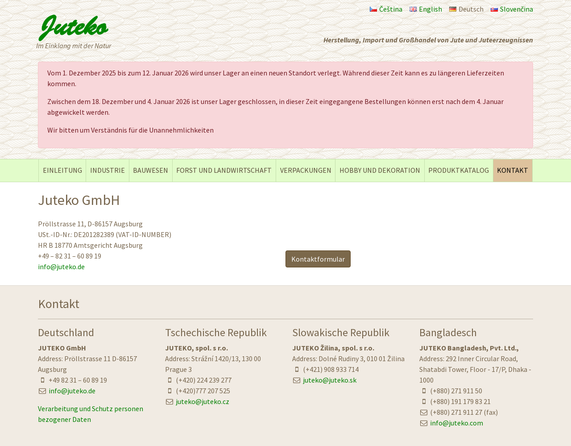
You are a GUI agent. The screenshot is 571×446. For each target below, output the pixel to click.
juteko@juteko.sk (329, 379)
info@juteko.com (456, 422)
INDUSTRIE (107, 170)
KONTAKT (512, 170)
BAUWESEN (150, 170)
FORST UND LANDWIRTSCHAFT (224, 170)
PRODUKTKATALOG (458, 170)
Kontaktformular (318, 258)
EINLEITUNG (62, 170)
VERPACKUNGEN (305, 170)
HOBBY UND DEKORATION (379, 170)
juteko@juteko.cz (202, 401)
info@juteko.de (61, 266)
